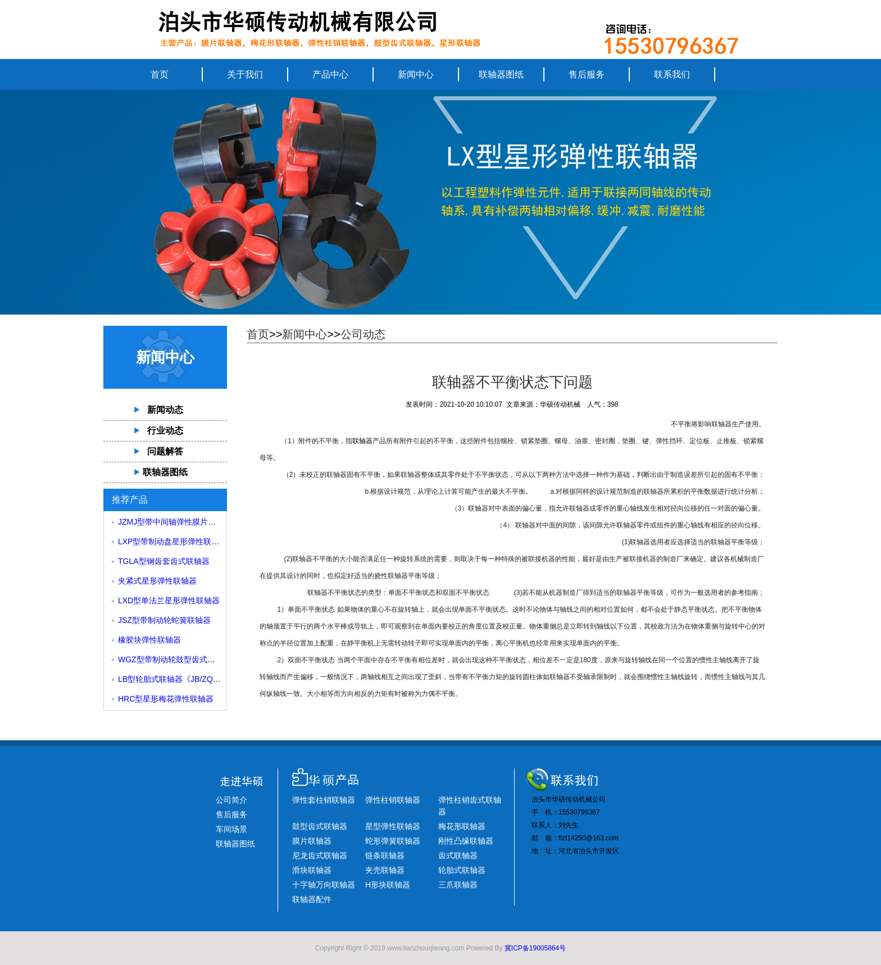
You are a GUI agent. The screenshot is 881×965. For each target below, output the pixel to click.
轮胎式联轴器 (461, 870)
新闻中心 (416, 74)
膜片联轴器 (311, 840)
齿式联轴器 (458, 855)
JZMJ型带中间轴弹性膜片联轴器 (174, 521)
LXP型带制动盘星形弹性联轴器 (172, 541)
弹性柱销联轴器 (392, 799)
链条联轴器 (385, 855)
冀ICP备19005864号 (535, 948)
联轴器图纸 (501, 74)
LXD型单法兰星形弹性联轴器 (169, 600)
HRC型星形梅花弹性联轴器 (166, 698)
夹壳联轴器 (385, 870)
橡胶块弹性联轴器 (149, 639)
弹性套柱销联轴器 (323, 799)
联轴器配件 (311, 899)
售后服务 (587, 74)
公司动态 (362, 334)
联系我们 (672, 74)
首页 (160, 74)
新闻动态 (165, 410)
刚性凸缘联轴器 (465, 840)
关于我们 (245, 74)
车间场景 (231, 829)
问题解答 (165, 451)
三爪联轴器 (458, 884)
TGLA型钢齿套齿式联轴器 (164, 561)
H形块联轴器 (387, 884)
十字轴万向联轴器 (323, 884)
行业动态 (165, 430)
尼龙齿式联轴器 (319, 855)
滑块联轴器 (311, 870)
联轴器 (362, 441)
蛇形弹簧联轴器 (392, 840)
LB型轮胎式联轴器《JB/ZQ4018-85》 (183, 679)
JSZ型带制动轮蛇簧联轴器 (164, 620)
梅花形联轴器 (461, 826)
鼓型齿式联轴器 (319, 826)
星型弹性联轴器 (392, 826)
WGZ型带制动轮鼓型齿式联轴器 (174, 659)
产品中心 (330, 74)
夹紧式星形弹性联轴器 (157, 580)
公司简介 (231, 799)
